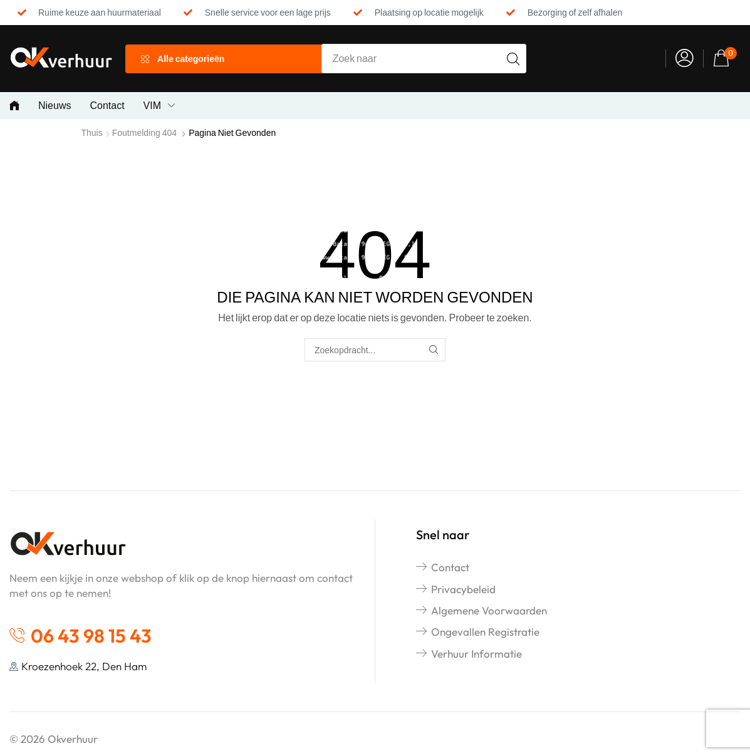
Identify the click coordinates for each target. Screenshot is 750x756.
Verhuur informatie (476, 653)
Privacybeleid (463, 589)
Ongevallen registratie (485, 631)
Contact (450, 567)
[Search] (513, 58)
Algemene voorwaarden (489, 610)
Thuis (92, 132)
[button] (684, 58)
